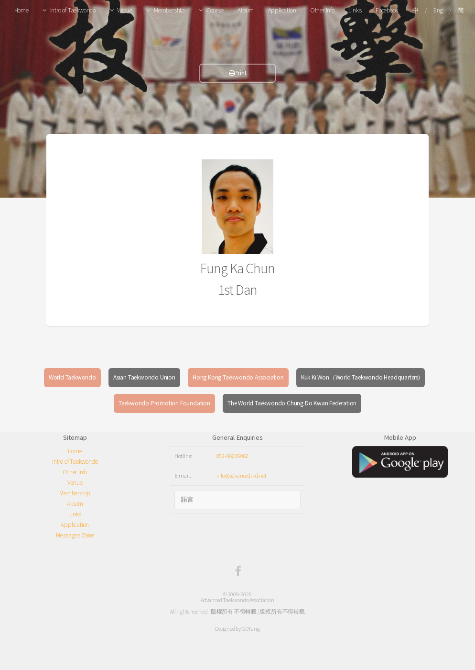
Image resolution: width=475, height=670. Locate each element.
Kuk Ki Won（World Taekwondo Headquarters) (360, 377)
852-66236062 (232, 455)
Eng (438, 10)
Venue (124, 10)
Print (238, 73)
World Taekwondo (72, 377)
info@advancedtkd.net (241, 475)
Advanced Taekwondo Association (237, 599)
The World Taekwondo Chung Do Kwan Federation (291, 403)
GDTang (251, 628)
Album (246, 10)
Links (354, 10)
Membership (169, 10)
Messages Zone (75, 535)
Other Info (322, 10)
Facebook (387, 10)
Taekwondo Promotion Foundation (164, 403)
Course (215, 10)
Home (21, 10)
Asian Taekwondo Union (144, 377)
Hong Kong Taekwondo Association (238, 377)
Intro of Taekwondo (73, 10)
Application (282, 10)
